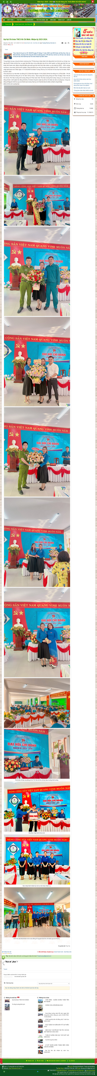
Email (78, 1068)
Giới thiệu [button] (11, 20)
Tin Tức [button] (20, 20)
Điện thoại (60, 1068)
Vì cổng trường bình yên (18, 1004)
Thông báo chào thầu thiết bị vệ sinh (83, 90)
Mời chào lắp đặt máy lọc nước (82, 88)
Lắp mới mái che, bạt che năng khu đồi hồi (83, 75)
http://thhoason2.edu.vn (15, 1068)
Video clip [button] (61, 20)
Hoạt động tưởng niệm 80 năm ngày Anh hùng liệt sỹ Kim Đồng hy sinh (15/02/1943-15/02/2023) (56, 1015)
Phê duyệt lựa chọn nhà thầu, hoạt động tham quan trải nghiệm (83, 84)
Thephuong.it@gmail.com (44, 956)
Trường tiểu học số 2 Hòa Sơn (16, 1066)
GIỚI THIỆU (40, 1060)
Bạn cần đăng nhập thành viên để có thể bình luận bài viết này (21, 988)
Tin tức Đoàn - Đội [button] (42, 20)
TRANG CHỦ (30, 1060)
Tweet (6, 49)
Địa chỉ (70, 1066)
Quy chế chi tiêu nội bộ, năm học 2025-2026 (82, 80)
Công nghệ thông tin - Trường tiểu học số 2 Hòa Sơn (70, 1070)
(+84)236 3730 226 (69, 1068)
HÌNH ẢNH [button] (53, 20)
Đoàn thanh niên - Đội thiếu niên (32, 43)
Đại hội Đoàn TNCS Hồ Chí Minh (20, 1000)
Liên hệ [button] (69, 20)
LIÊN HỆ (72, 1060)
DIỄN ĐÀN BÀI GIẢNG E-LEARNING (56, 1060)
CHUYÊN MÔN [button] (29, 20)
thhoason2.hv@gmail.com (88, 1068)
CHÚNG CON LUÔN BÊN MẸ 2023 (53, 1005)
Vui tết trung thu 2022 (50, 1039)
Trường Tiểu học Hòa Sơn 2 (48, 43)
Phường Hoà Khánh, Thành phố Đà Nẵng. (84, 1066)
